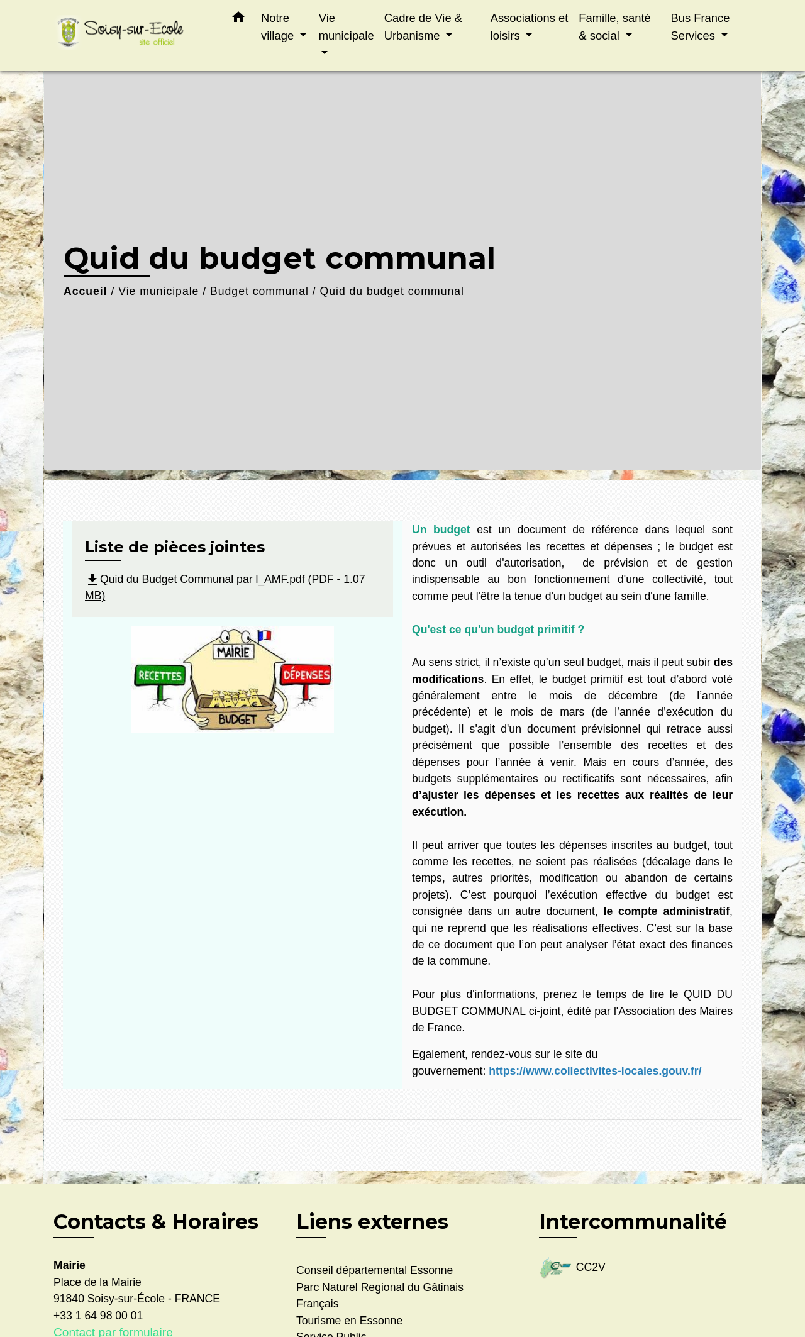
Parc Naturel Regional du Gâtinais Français (380, 1295)
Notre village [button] (279, 26)
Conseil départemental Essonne (374, 1270)
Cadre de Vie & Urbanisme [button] (423, 26)
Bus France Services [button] (700, 26)
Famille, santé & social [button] (614, 26)
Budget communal (259, 291)
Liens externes (372, 1221)
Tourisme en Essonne (349, 1320)
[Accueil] (132, 35)
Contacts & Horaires (155, 1222)
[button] (238, 19)
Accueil (86, 291)
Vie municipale (158, 291)
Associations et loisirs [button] (530, 26)
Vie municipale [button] (346, 26)
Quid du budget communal (392, 291)
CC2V (572, 1268)
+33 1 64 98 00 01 (98, 1315)
